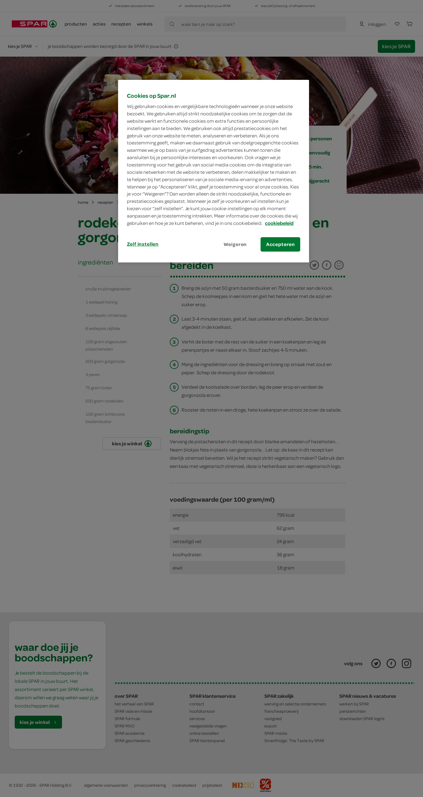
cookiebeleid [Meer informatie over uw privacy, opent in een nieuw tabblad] (279, 223)
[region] (213, 171)
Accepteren (280, 244)
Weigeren (235, 244)
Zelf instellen (143, 244)
